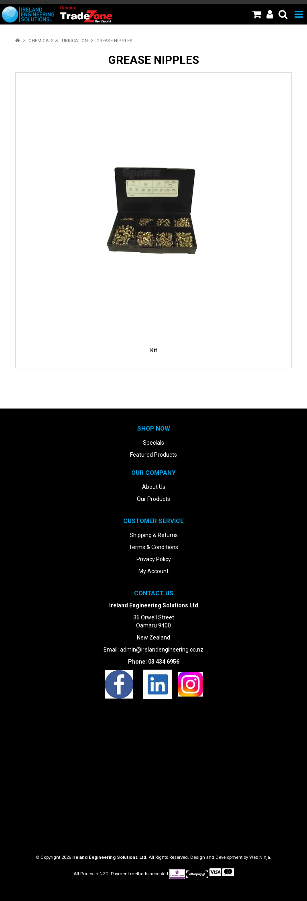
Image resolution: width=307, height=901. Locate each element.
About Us (153, 487)
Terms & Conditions (153, 547)
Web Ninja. (260, 857)
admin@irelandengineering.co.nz (161, 649)
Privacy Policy (153, 559)
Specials (153, 442)
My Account (153, 571)
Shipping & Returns (154, 535)
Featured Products (153, 455)
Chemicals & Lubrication (58, 40)
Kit (153, 350)
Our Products (153, 499)
